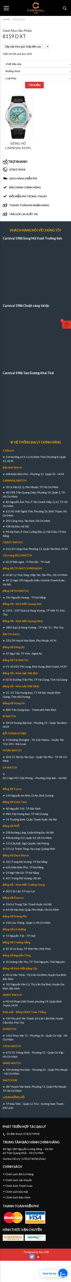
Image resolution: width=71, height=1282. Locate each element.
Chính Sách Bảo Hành (17, 1197)
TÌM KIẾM (34, 85)
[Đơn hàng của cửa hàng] (26, 46)
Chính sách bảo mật (16, 1191)
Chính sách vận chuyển (18, 1180)
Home (6, 19)
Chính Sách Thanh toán (18, 1185)
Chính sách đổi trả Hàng (19, 1174)
